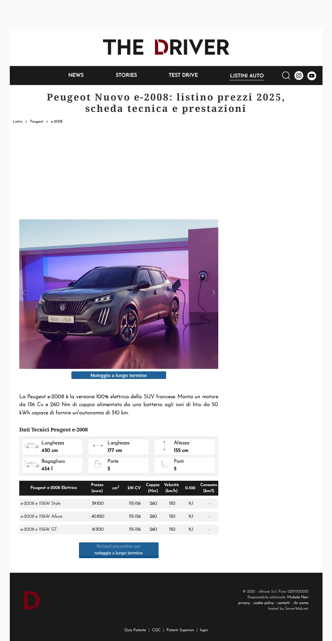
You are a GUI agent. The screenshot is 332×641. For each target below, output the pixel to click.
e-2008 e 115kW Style (40, 503)
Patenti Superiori (180, 630)
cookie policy (263, 603)
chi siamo (300, 603)
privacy (244, 603)
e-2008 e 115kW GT (39, 529)
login (204, 630)
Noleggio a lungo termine (118, 375)
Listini (17, 122)
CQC (156, 630)
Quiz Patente (135, 630)
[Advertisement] (166, 172)
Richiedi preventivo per (118, 549)
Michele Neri (297, 597)
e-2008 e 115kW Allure (41, 516)
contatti (283, 603)
